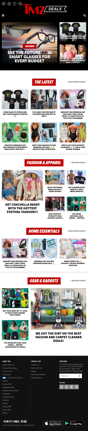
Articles (5, 381)
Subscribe (79, 376)
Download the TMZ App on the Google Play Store (73, 423)
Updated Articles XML (10, 390)
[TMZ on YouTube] (71, 387)
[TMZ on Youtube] (14, 3)
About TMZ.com (8, 365)
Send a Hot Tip (36, 368)
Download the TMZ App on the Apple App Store (53, 423)
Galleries (6, 400)
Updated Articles (8, 387)
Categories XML (8, 397)
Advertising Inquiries (38, 374)
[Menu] (3, 15)
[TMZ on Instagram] (20, 3)
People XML (7, 407)
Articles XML (7, 384)
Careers (34, 371)
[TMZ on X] (9, 3)
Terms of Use (7, 371)
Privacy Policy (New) (10, 368)
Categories (6, 394)
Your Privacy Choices (13, 378)
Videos (5, 413)
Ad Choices (7, 374)
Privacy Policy (64, 371)
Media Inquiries (36, 378)
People (5, 403)
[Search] (85, 15)
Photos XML (7, 410)
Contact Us (35, 365)
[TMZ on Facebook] (4, 3)
